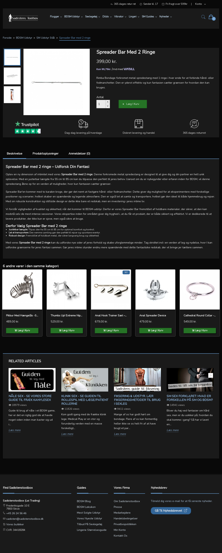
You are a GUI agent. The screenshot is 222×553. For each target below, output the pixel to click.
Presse (118, 507)
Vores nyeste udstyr (89, 518)
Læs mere (14, 430)
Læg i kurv (132, 104)
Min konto (120, 530)
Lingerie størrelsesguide (92, 530)
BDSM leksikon (86, 507)
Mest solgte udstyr (88, 513)
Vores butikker (15, 524)
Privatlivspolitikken (125, 524)
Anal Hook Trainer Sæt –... (111, 315)
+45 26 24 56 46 (16, 513)
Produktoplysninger (45, 153)
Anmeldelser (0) (79, 153)
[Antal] (101, 104)
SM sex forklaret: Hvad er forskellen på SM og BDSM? (190, 398)
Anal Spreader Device (152, 315)
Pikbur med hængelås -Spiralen (22, 315)
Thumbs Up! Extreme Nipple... (67, 315)
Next (210, 375)
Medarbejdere (122, 513)
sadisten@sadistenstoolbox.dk (25, 519)
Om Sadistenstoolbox (127, 501)
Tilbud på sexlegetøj (89, 524)
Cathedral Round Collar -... (200, 315)
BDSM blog (84, 501)
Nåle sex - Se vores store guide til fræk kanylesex (30, 398)
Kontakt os (120, 536)
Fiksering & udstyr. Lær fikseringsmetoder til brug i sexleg (137, 400)
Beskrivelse (14, 153)
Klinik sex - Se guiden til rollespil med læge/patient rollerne (84, 400)
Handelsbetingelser (126, 518)
